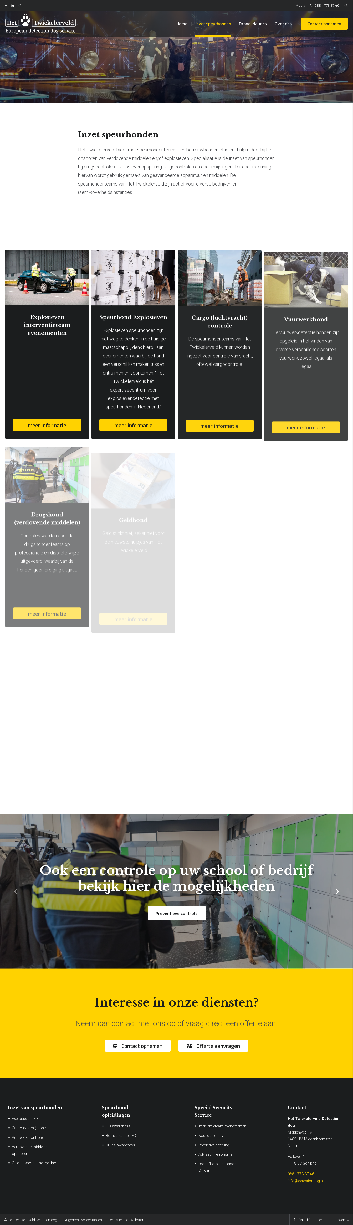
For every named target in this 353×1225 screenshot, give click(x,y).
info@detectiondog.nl (306, 1181)
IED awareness (118, 1126)
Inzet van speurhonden (35, 1107)
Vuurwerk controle (27, 1137)
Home (181, 23)
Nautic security (210, 1136)
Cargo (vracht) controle (31, 1128)
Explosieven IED (25, 1118)
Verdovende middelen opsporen (30, 1150)
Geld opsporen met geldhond (36, 1163)
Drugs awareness (120, 1145)
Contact (297, 1107)
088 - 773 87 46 (324, 5)
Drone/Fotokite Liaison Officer (217, 1167)
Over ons (283, 23)
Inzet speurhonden (213, 23)
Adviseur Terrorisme (215, 1154)
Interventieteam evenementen (222, 1126)
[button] (337, 891)
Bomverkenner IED (121, 1136)
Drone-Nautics (253, 23)
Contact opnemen (324, 23)
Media (300, 5)
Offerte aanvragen (218, 1046)
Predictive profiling (213, 1145)
